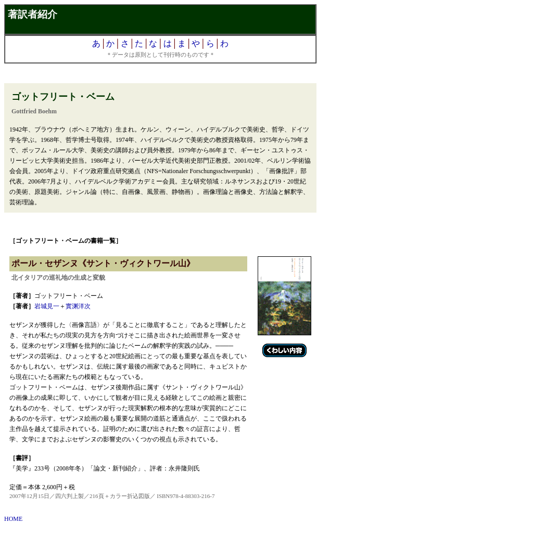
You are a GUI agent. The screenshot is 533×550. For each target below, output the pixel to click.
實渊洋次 (78, 306)
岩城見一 (46, 306)
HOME (13, 518)
